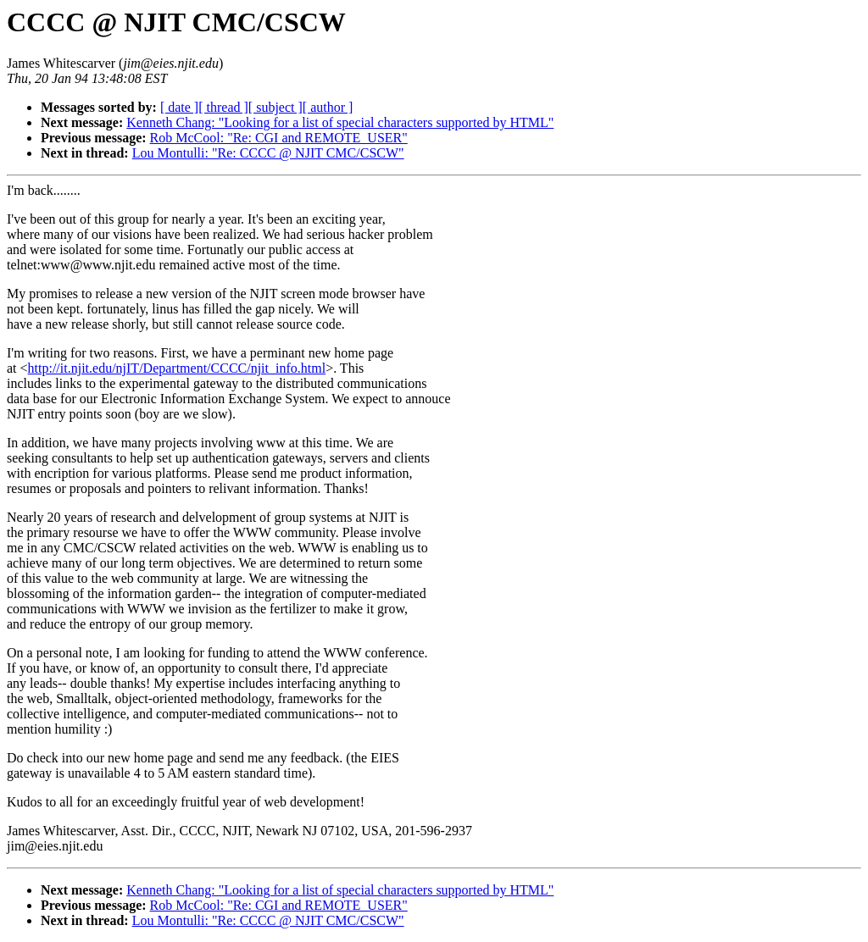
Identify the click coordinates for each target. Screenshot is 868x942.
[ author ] (328, 107)
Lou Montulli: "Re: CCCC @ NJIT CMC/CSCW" (268, 153)
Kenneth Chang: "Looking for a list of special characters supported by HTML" (340, 122)
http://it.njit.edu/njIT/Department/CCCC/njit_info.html (177, 368)
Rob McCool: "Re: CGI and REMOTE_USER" (279, 137)
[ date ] (179, 107)
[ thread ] (223, 107)
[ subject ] (275, 107)
